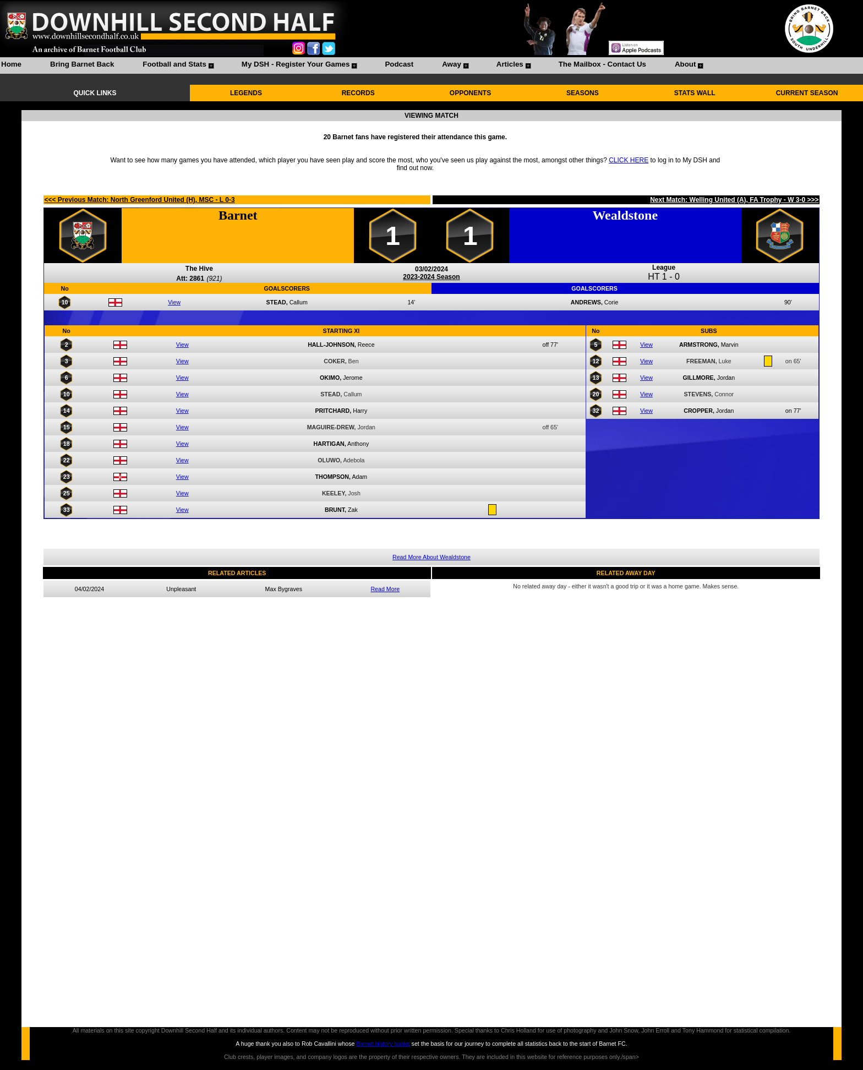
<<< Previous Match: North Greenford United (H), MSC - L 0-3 (139, 200)
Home (11, 64)
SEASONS (582, 93)
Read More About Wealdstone (431, 557)
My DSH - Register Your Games (296, 64)
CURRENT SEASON (807, 93)
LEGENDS (246, 93)
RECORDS (358, 93)
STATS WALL (694, 93)
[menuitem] (11, 65)
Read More (385, 589)
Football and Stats (174, 64)
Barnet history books (382, 1043)
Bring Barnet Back (82, 64)
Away (451, 64)
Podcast (399, 64)
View (174, 302)
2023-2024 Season (431, 277)
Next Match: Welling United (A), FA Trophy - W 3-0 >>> (734, 200)
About (685, 64)
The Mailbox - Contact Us (602, 64)
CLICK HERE (628, 160)
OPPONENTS (470, 93)
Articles (509, 64)
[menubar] (351, 65)
